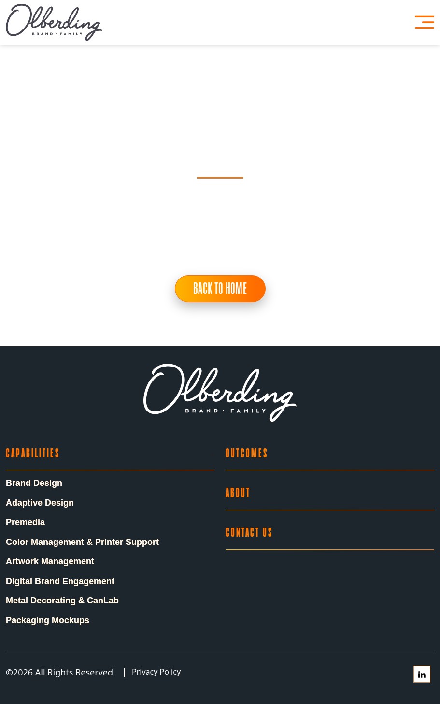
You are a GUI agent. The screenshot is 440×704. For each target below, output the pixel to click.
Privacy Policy (156, 671)
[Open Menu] (424, 22)
